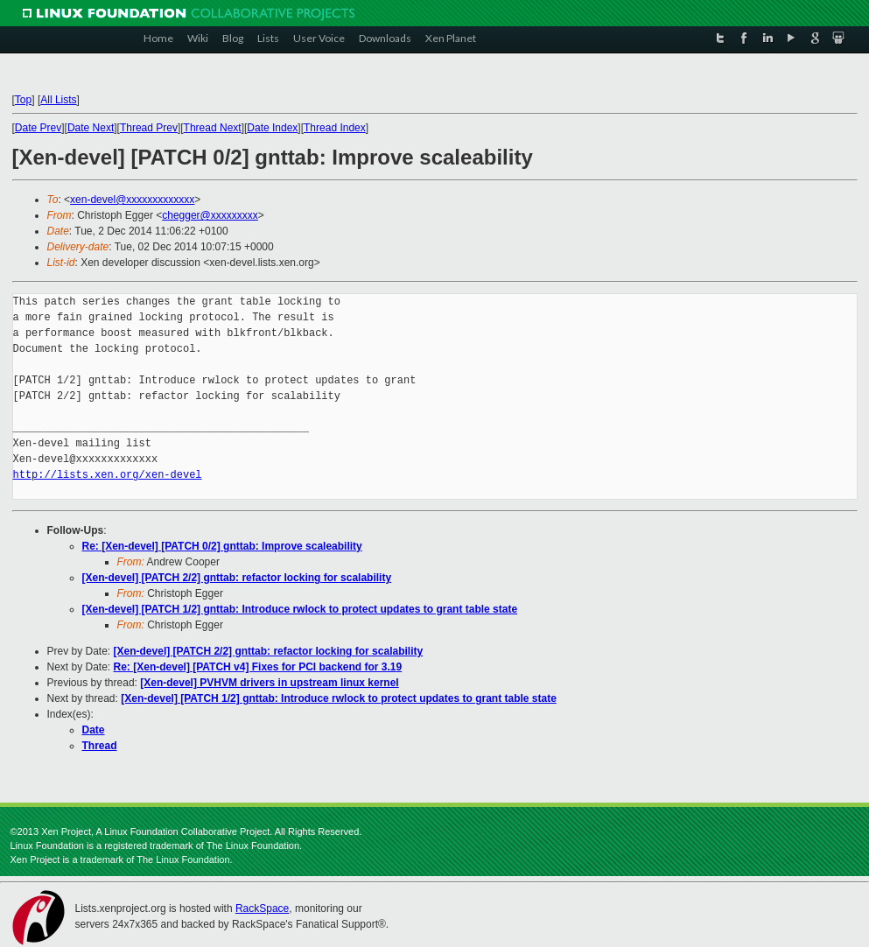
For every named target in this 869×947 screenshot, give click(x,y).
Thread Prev (149, 128)
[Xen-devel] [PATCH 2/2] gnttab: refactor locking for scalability (237, 578)
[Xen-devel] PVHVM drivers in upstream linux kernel (269, 683)
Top (23, 100)
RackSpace (262, 908)
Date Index (272, 128)
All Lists (58, 100)
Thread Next (213, 128)
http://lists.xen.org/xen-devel (107, 474)
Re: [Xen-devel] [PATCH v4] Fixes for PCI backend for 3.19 (258, 667)
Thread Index (335, 128)
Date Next (90, 128)
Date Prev (38, 128)
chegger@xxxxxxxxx (210, 215)
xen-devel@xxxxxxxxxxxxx (132, 199)
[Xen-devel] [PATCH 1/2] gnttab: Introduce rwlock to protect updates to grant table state (300, 609)
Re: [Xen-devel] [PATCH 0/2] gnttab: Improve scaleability (222, 546)
